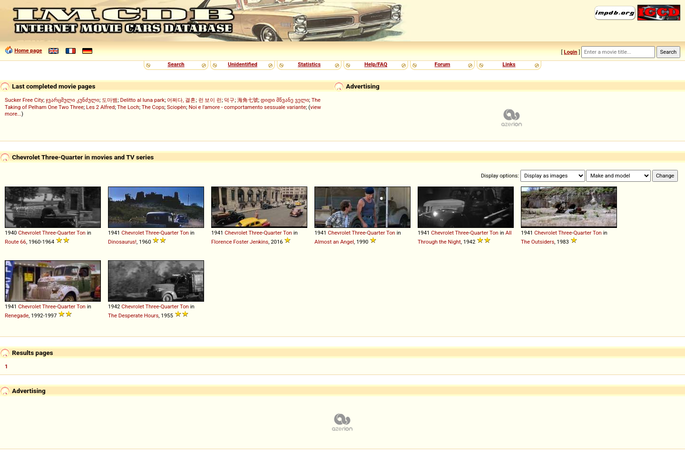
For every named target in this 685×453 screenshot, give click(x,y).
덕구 (229, 100)
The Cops (153, 107)
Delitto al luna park (142, 100)
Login (570, 52)
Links (508, 64)
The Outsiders (537, 241)
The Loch (128, 107)
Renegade (17, 315)
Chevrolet (29, 232)
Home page (28, 50)
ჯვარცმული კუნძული (72, 100)
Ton (81, 232)
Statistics (309, 64)
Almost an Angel (334, 241)
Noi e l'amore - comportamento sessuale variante (247, 107)
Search (175, 64)
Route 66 (15, 241)
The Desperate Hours (133, 315)
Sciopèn (176, 107)
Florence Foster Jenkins (239, 241)
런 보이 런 (210, 100)
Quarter (66, 232)
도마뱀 (109, 100)
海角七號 (247, 100)
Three (49, 232)
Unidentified (242, 64)
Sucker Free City (24, 100)
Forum (442, 64)
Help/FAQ (375, 64)
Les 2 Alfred (100, 107)
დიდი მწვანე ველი (285, 100)
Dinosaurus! (122, 241)
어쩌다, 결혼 (181, 100)
